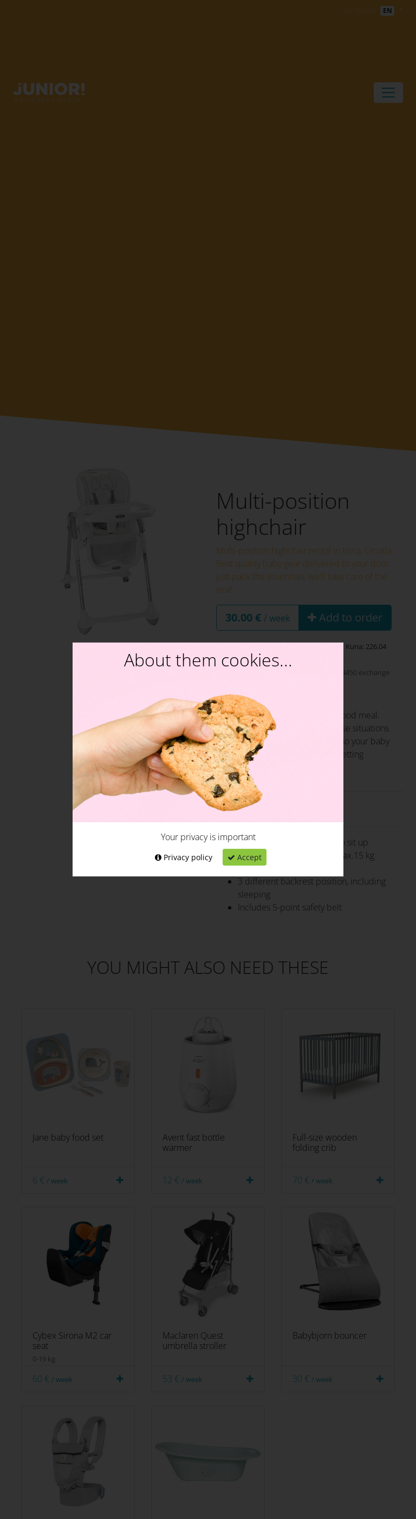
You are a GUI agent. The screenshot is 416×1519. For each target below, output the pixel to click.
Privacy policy (183, 857)
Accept (244, 857)
